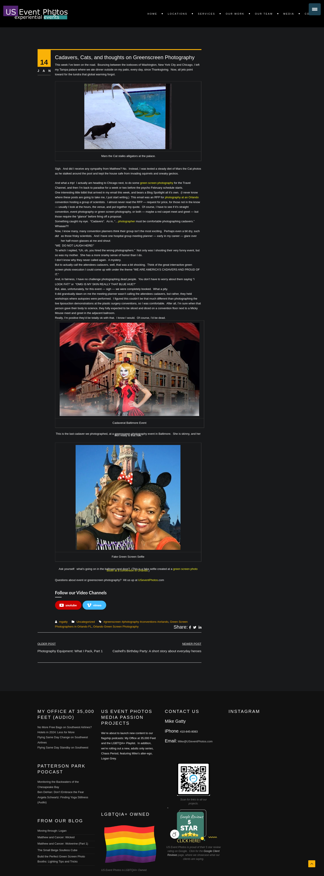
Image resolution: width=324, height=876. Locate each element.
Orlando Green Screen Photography (116, 626)
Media (288, 13)
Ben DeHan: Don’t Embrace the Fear (61, 792)
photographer (126, 221)
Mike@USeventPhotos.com (195, 741)
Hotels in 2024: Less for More (56, 732)
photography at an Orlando (182, 197)
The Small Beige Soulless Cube (58, 850)
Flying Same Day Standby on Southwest (63, 747)
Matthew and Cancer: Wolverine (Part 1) (63, 843)
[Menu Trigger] (315, 9)
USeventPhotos (148, 580)
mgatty (63, 621)
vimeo (94, 605)
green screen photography (156, 183)
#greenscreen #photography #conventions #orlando (136, 621)
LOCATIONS (177, 13)
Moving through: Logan (52, 830)
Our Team (264, 13)
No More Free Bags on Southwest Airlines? (65, 727)
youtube (68, 605)
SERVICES (206, 13)
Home (152, 13)
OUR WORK (235, 13)
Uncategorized (85, 621)
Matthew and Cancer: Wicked (56, 837)
